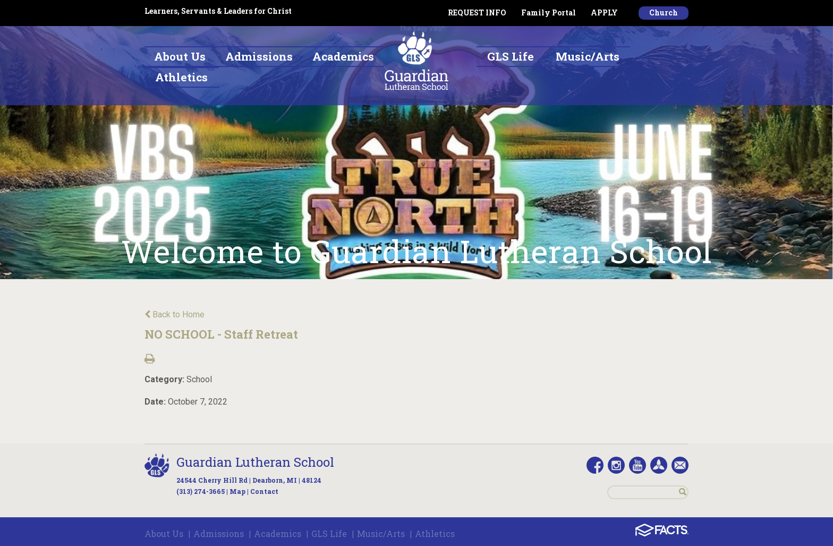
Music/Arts (381, 533)
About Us (163, 533)
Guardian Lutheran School (255, 462)
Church (663, 12)
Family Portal (548, 12)
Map (237, 491)
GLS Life (329, 533)
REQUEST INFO (477, 12)
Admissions (218, 533)
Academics (277, 533)
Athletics (435, 533)
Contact (264, 491)
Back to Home (174, 314)
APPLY (604, 12)
